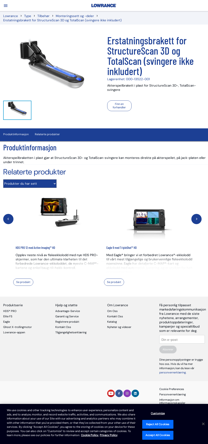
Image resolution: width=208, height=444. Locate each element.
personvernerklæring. (172, 372)
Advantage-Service (67, 311)
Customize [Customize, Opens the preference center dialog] (158, 413)
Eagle (6, 322)
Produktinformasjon (16, 134)
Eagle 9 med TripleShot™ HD (121, 248)
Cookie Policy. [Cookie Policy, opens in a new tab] (90, 435)
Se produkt (23, 282)
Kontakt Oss (63, 327)
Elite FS (7, 316)
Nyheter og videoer (119, 327)
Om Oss (112, 311)
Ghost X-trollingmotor (17, 327)
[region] (104, 424)
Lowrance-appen (14, 332)
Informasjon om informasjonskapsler (172, 401)
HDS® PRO (9, 311)
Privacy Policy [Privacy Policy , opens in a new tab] (108, 435)
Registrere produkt (67, 322)
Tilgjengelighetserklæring (70, 332)
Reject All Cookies (157, 424)
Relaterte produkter (47, 134)
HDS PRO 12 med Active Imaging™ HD (35, 248)
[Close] (203, 424)
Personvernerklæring (172, 394)
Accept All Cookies (157, 435)
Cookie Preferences (171, 389)
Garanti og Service (67, 316)
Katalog (112, 322)
